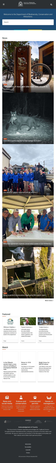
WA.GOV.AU (28, 444)
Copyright (28, 450)
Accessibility (28, 447)
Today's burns (43, 327)
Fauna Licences (26, 327)
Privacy (28, 453)
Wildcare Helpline (9, 327)
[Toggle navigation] (3, 4)
